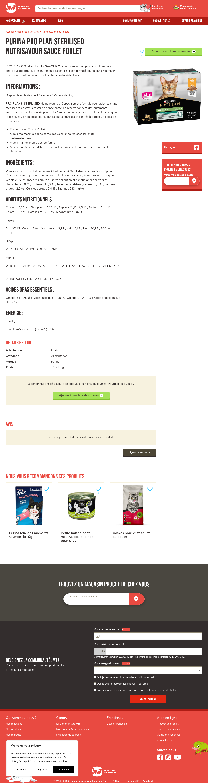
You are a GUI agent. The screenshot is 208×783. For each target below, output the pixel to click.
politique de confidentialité (161, 690)
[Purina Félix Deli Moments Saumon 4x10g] (29, 515)
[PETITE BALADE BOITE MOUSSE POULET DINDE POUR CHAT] (81, 515)
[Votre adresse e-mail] (148, 636)
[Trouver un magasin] (194, 181)
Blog (60, 21)
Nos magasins (39, 21)
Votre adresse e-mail (107, 629)
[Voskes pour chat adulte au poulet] (133, 515)
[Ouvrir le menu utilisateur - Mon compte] (191, 8)
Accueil (10, 31)
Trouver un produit (167, 724)
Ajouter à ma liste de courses (174, 51)
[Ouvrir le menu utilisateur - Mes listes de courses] (167, 8)
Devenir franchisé (192, 21)
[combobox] (92, 8)
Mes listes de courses (68, 734)
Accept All (63, 769)
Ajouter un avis (139, 452)
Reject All (42, 769)
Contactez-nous (166, 740)
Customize (21, 769)
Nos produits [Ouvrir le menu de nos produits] (13, 21)
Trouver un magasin (168, 729)
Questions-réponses (168, 734)
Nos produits (24, 31)
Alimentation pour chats (55, 31)
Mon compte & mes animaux (72, 729)
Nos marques (13, 734)
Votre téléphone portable (109, 644)
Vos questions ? (161, 21)
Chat (36, 31)
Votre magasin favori (107, 663)
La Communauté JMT (68, 724)
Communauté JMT (132, 21)
